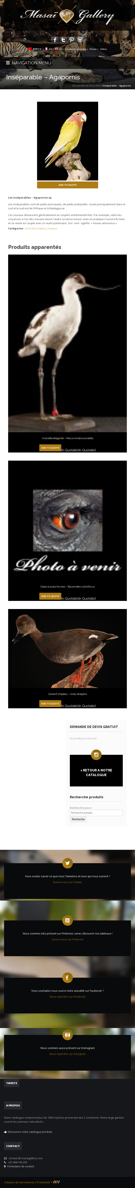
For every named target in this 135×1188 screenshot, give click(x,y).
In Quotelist (70, 450)
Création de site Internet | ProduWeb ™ (32, 1182)
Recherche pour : (81, 808)
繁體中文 (37, 49)
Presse (93, 49)
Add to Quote (68, 184)
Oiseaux (52, 228)
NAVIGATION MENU (28, 62)
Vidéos (103, 49)
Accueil (76, 85)
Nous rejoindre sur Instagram (67, 1054)
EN (61, 49)
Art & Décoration (91, 85)
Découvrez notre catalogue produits (30, 1132)
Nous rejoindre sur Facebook (68, 996)
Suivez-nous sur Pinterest (67, 939)
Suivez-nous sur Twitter (67, 882)
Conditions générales (75, 49)
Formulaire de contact (20, 1166)
